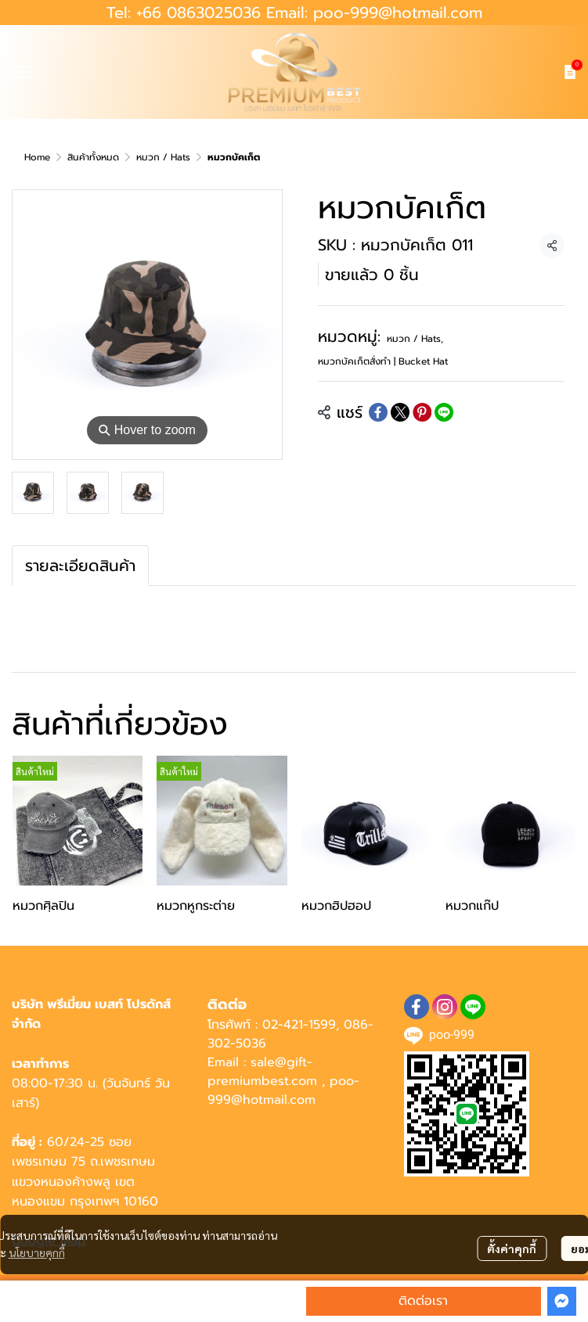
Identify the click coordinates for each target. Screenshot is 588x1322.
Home (37, 157)
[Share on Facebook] (378, 412)
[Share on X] (400, 412)
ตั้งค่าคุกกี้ (511, 1248)
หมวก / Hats (163, 157)
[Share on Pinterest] (422, 412)
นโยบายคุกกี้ (37, 1252)
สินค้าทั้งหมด (93, 157)
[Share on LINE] (444, 412)
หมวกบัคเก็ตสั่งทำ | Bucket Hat (383, 361)
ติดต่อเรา (423, 1300)
